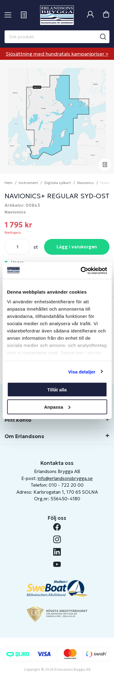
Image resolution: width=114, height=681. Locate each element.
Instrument (28, 182)
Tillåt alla (57, 389)
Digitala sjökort (57, 182)
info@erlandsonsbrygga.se (65, 478)
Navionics (85, 182)
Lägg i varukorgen (77, 247)
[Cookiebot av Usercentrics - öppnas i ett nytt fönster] (81, 270)
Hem (8, 182)
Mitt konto (18, 420)
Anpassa (57, 406)
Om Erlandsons (24, 436)
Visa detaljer (81, 371)
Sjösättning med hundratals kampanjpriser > (57, 54)
